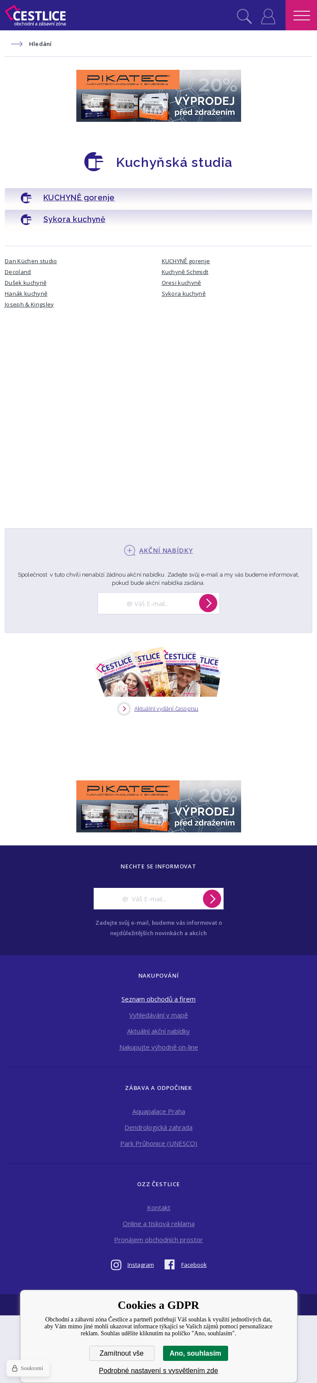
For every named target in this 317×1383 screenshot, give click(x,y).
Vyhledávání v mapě (158, 1015)
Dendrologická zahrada (158, 1127)
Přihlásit (268, 15)
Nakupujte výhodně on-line (158, 1047)
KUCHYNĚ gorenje (186, 261)
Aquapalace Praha (158, 1111)
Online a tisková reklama (159, 1223)
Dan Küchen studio (31, 261)
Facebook (194, 1265)
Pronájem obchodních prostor (158, 1239)
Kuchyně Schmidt (185, 272)
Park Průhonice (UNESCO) (158, 1143)
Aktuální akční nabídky (158, 1031)
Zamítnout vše (122, 1353)
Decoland (18, 272)
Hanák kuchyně (26, 293)
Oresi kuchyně (181, 283)
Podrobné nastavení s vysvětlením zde (158, 1370)
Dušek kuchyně (25, 283)
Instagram (140, 1265)
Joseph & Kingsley (29, 304)
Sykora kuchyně (184, 293)
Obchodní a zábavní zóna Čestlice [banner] (35, 15)
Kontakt (158, 1207)
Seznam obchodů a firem (158, 999)
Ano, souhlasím (195, 1353)
